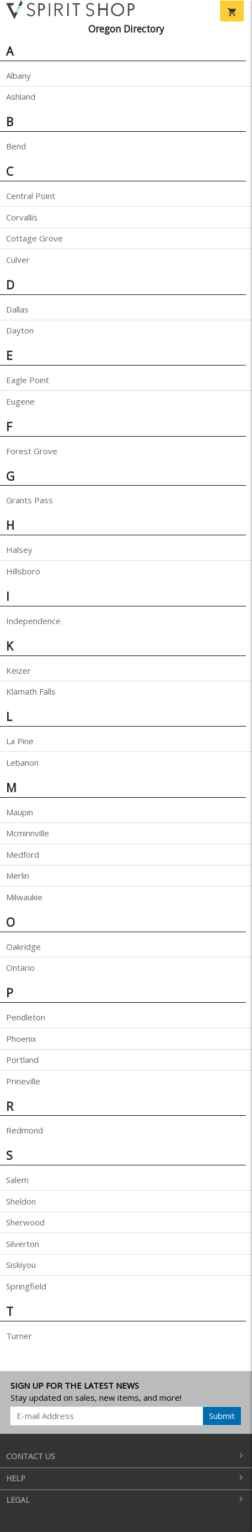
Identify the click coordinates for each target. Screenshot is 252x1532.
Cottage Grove (34, 238)
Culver (18, 259)
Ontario (20, 967)
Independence (33, 620)
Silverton (22, 1243)
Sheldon (21, 1201)
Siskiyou (21, 1264)
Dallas (17, 309)
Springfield (26, 1286)
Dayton (20, 330)
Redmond (24, 1130)
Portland (22, 1059)
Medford (22, 854)
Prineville (23, 1081)
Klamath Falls (31, 691)
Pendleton (25, 1017)
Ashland (20, 96)
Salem (17, 1179)
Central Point (30, 195)
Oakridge (23, 946)
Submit (222, 1415)
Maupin (19, 812)
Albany (18, 75)
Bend (16, 146)
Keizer (18, 670)
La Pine (20, 740)
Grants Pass (29, 500)
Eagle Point (27, 379)
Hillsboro (23, 571)
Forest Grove (31, 450)
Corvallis (21, 217)
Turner (19, 1335)
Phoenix (21, 1038)
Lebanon (22, 762)
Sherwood (25, 1222)
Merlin (17, 875)
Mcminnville (27, 832)
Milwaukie (24, 896)
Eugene (20, 401)
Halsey (19, 549)
